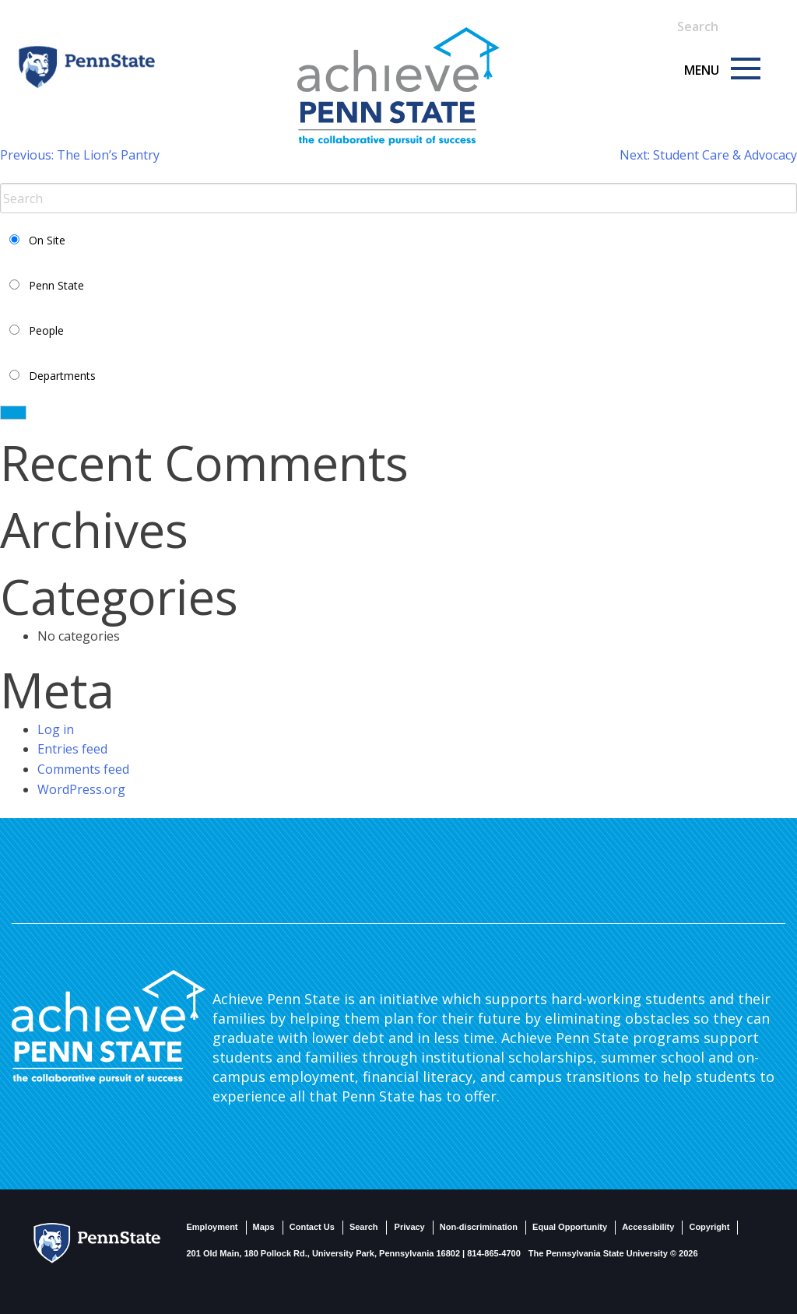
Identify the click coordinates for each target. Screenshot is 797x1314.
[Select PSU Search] (14, 284)
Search (363, 1226)
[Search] (752, 17)
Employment (212, 1226)
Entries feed (72, 748)
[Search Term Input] (719, 26)
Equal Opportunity (569, 1226)
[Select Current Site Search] (14, 239)
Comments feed (83, 769)
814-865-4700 (494, 1253)
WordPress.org (81, 789)
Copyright (709, 1226)
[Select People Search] (14, 330)
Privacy (410, 1226)
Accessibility (648, 1226)
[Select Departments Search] (14, 375)
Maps (264, 1226)
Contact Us (312, 1226)
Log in (55, 729)
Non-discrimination (479, 1226)
